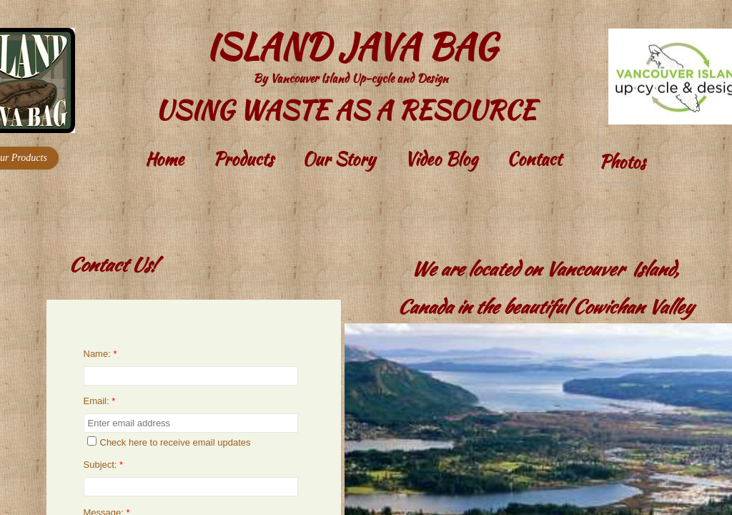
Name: (100, 353)
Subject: (104, 464)
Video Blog (441, 159)
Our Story (338, 159)
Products (243, 159)
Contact (534, 159)
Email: (100, 401)
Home (164, 159)
